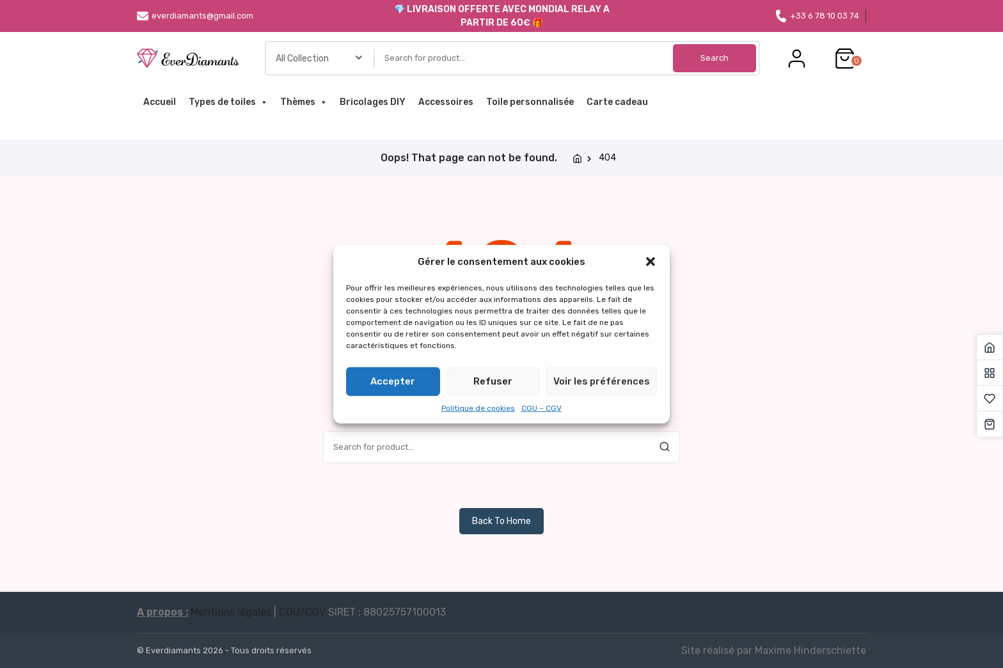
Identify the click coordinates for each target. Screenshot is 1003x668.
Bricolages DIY (373, 102)
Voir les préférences (601, 381)
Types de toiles (228, 102)
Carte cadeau (617, 102)
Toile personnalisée (530, 102)
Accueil (159, 102)
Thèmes (303, 102)
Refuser (492, 381)
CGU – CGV (541, 407)
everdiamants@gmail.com (195, 16)
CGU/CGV (302, 612)
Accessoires (445, 102)
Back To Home (501, 521)
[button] (650, 261)
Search (714, 58)
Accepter (392, 381)
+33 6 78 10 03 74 (817, 16)
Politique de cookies (478, 407)
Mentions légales (231, 612)
